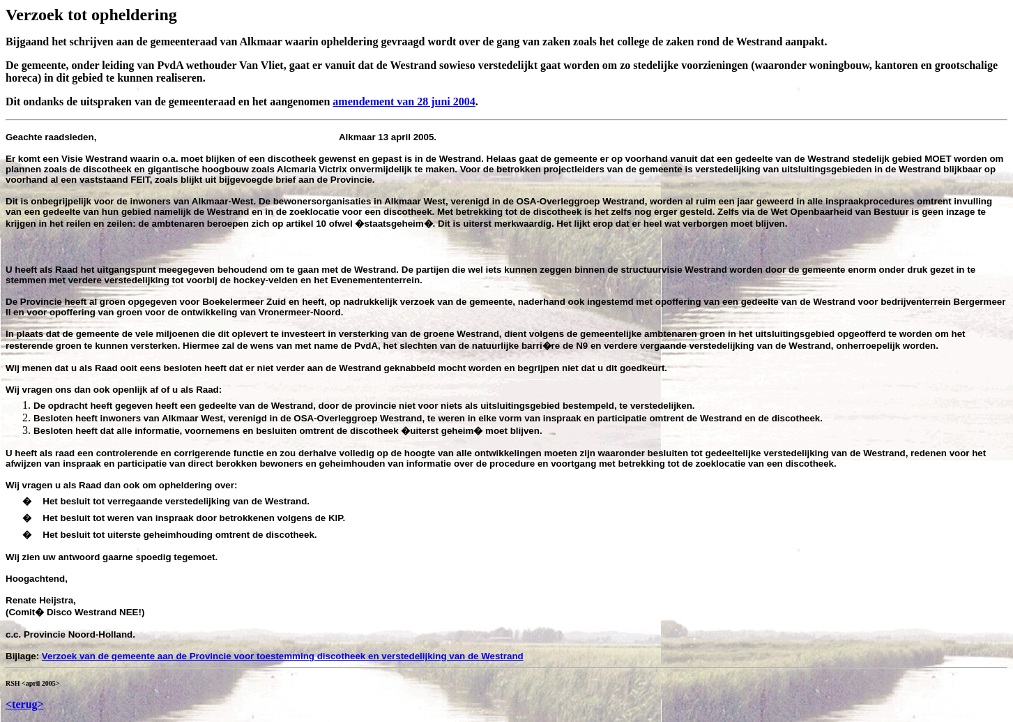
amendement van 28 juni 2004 (404, 101)
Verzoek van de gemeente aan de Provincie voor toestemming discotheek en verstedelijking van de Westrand (283, 656)
